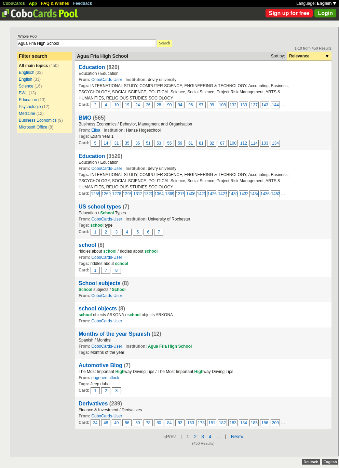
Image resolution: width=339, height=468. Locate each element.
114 (254, 143)
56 (127, 422)
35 (127, 143)
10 (116, 105)
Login (325, 13)
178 (201, 422)
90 (169, 105)
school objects (98, 308)
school (87, 245)
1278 (116, 193)
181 (211, 422)
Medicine (27, 113)
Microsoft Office (33, 127)
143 (264, 105)
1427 (222, 193)
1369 (169, 193)
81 (201, 143)
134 (275, 143)
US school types (100, 207)
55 (169, 143)
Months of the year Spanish (114, 334)
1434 (254, 193)
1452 (275, 193)
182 (222, 422)
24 (137, 105)
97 (201, 105)
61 (190, 143)
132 (233, 105)
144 (275, 105)
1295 (127, 193)
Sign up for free (289, 13)
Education (28, 99)
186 (264, 422)
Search (164, 43)
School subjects (100, 283)
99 (211, 105)
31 (116, 143)
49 (116, 422)
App (33, 3)
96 (190, 105)
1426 (211, 193)
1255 (95, 193)
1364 (158, 193)
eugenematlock (105, 377)
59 (180, 143)
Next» (237, 436)
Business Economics (38, 120)
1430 (233, 193)
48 (106, 422)
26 (148, 105)
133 (243, 105)
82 (211, 143)
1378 (180, 193)
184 (243, 422)
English (326, 3)
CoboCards (14, 3)
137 (254, 105)
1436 (264, 193)
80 (159, 422)
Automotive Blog (100, 365)
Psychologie (30, 106)
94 (180, 105)
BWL (23, 93)
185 (254, 422)
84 (169, 422)
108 (222, 105)
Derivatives (93, 403)
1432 (243, 193)
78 (148, 422)
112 (243, 143)
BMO (85, 118)
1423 (201, 193)
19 (127, 105)
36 (137, 143)
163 (190, 422)
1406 (190, 193)
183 (233, 422)
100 (233, 143)
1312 (137, 193)
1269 (105, 193)
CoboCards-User (106, 79)
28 (159, 105)
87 (222, 143)
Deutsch (310, 462)
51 (148, 143)
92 (180, 422)
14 (106, 143)
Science (26, 86)
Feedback (82, 3)
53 (159, 143)
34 (95, 422)
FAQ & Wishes (55, 3)
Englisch (26, 72)
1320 (148, 193)
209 (275, 422)
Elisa (95, 130)
